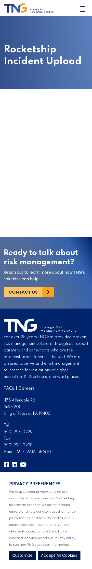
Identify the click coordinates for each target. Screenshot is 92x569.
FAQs (9, 388)
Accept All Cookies (59, 555)
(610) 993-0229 (18, 432)
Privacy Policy (64, 538)
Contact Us (23, 292)
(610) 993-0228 (18, 445)
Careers (26, 388)
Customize (22, 555)
